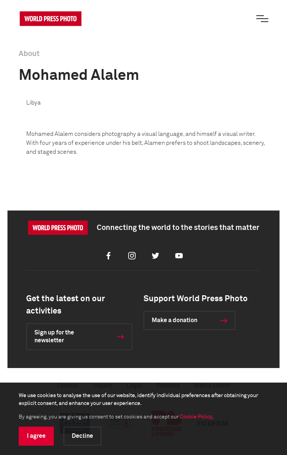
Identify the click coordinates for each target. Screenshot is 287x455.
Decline (82, 436)
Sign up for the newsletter (54, 336)
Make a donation (174, 320)
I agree (36, 436)
